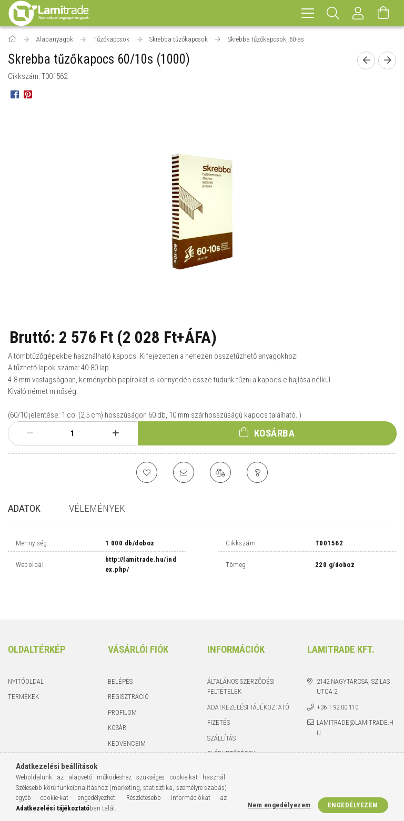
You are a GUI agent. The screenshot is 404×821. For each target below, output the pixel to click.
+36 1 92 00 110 (337, 686)
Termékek (23, 676)
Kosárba (274, 433)
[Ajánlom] (183, 472)
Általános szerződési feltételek (241, 665)
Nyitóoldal (26, 660)
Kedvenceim (127, 722)
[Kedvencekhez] (146, 472)
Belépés (120, 660)
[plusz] (115, 433)
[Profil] (358, 13)
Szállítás (221, 717)
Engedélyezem (353, 805)
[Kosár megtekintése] (383, 13)
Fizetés (218, 701)
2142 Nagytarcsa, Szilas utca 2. (353, 665)
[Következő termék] (387, 60)
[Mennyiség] (72, 433)
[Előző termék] (366, 60)
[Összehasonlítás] (220, 472)
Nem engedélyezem (279, 805)
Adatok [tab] (24, 508)
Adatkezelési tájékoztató (248, 686)
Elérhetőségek (231, 732)
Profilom (122, 691)
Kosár (117, 707)
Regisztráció (128, 676)
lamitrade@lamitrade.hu (355, 706)
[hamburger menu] (307, 13)
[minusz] (29, 433)
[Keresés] (333, 13)
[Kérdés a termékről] (257, 472)
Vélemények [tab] (97, 508)
